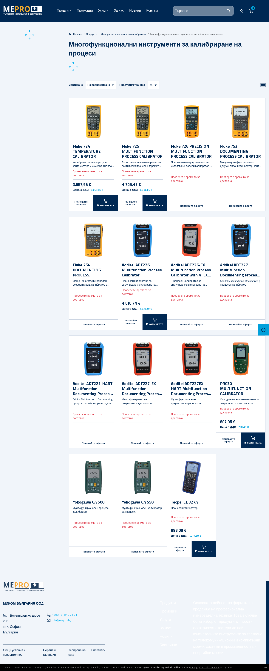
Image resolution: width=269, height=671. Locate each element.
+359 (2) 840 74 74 (64, 614)
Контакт (152, 10)
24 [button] (151, 85)
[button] (241, 11)
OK (265, 667)
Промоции (85, 10)
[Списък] (263, 85)
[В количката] (105, 203)
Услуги (103, 10)
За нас (119, 10)
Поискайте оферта (81, 203)
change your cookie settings (204, 667)
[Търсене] (203, 11)
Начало (75, 34)
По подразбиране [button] (98, 85)
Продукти (64, 10)
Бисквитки (168, 645)
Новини (135, 10)
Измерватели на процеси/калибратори (123, 34)
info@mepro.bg (62, 620)
